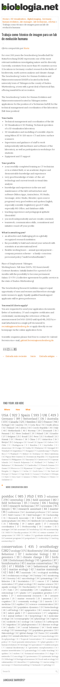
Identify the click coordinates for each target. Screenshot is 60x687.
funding (53, 502)
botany (38, 575)
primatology (47, 578)
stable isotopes (51, 645)
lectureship (53, 515)
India (28, 448)
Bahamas (6, 465)
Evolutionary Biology (22, 560)
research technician (21, 505)
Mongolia (5, 471)
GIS (4, 566)
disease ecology (50, 624)
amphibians (46, 590)
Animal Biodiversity (15, 648)
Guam (5, 468)
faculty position (21, 532)
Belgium (12, 436)
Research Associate (19, 518)
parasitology (31, 650)
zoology (26, 622)
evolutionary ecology (18, 575)
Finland (11, 428)
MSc (24, 521)
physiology (40, 619)
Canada (14, 421)
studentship (43, 538)
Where (7, 410)
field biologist (34, 515)
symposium (7, 535)
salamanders (8, 662)
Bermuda (19, 465)
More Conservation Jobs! (17, 487)
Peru (36, 436)
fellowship (14, 524)
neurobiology (48, 636)
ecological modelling (48, 572)
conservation (13, 547)
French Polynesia (22, 462)
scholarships (52, 521)
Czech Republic (40, 428)
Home (6, 19)
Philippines (17, 459)
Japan (40, 442)
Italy (56, 428)
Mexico (19, 439)
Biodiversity (35, 550)
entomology (8, 593)
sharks (12, 627)
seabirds (11, 622)
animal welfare (16, 616)
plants (23, 593)
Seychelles (49, 445)
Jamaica (27, 477)
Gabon (51, 442)
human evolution (11, 22)
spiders (5, 653)
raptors (54, 619)
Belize (26, 454)
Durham (45, 474)
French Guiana (48, 465)
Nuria (26, 48)
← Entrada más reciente (15, 356)
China (33, 439)
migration (12, 624)
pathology (48, 665)
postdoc (8, 496)
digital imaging (34, 19)
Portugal (6, 425)
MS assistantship (51, 529)
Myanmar (28, 468)
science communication (41, 604)
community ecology (28, 601)
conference (14, 512)
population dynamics (28, 607)
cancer (41, 581)
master (54, 508)
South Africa (52, 425)
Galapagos (19, 442)
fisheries (6, 581)
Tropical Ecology (50, 587)
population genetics (43, 593)
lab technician (40, 22)
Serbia (26, 471)
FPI (34, 532)
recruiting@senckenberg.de (15, 326)
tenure (6, 508)
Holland (39, 462)
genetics (46, 560)
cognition (7, 601)
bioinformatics (11, 563)
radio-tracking (48, 650)
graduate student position (46, 535)
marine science (46, 584)
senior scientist (47, 532)
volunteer (52, 496)
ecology (16, 550)
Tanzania (29, 459)
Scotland (49, 436)
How (18, 410)
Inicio (33, 356)
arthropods (52, 622)
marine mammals (47, 569)
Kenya (5, 442)
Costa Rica (35, 425)
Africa (23, 428)
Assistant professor (36, 512)
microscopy (6, 665)
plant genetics (48, 642)
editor (28, 535)
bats (10, 590)
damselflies (21, 662)
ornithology (49, 547)
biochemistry (29, 587)
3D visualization (18, 19)
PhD (31, 496)
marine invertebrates (11, 650)
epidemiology (35, 662)
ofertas (52, 22)
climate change (33, 557)
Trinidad (5, 451)
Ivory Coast (16, 477)
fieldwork (36, 521)
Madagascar (18, 445)
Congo (19, 448)
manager (6, 529)
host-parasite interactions (24, 642)
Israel (31, 442)
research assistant (30, 508)
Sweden (31, 421)
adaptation (53, 613)
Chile (4, 445)
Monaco (44, 477)
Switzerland (31, 418)
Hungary (30, 451)
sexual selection (21, 636)
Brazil (25, 436)
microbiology (28, 578)
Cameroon (42, 459)
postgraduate (30, 538)
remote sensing (51, 610)
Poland (40, 433)
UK (45, 415)
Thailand (14, 454)
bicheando (37, 665)
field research (44, 518)
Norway (32, 430)
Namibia (34, 445)
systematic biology (50, 656)
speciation (36, 645)
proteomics (32, 656)
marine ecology (19, 569)
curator (48, 526)
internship (17, 499)
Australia (52, 418)
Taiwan (14, 474)
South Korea (38, 471)
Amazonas (7, 448)
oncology (18, 656)
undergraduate (9, 521)
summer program (13, 538)
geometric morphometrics (41, 648)
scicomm (47, 505)
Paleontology (8, 633)
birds (55, 557)
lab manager (26, 22)
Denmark (48, 430)
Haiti (7, 477)
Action (38, 622)
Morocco (15, 468)
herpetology (36, 616)
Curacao (36, 474)
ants (35, 636)
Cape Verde (25, 474)
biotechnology (51, 607)
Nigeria (16, 471)
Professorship (29, 526)
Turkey (51, 462)
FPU (19, 535)
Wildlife (20, 566)
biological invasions (26, 659)
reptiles (20, 604)
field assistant (42, 499)
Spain (26, 415)
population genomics (43, 630)
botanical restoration (35, 653)
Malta (35, 477)
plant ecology (25, 584)
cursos (55, 512)
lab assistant (20, 529)
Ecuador (54, 433)
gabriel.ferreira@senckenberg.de (37, 340)
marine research (26, 598)
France (48, 421)
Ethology (9, 659)
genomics (8, 557)
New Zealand (23, 433)
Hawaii (5, 439)
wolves (16, 653)
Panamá (6, 433)
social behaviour (31, 627)
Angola (39, 468)
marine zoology (49, 662)
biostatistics (24, 581)
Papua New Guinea (14, 457)
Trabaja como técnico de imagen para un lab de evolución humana (29, 36)
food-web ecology (47, 659)
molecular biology (38, 554)
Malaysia (39, 448)
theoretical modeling (21, 665)
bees (42, 633)
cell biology (13, 610)
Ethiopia (55, 474)
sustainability (27, 590)
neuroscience (35, 613)
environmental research (30, 596)
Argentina (17, 451)
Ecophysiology (9, 639)
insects (49, 601)
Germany (47, 19)
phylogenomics (29, 624)
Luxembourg (43, 451)
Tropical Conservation (31, 639)
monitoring (53, 575)
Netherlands (14, 430)
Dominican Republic (36, 457)
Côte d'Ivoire (50, 468)
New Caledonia (51, 454)
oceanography (22, 619)
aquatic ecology (10, 587)
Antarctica (47, 439)
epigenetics (31, 610)
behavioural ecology (46, 566)
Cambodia (32, 465)
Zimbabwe (6, 480)
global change (27, 633)
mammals (26, 572)
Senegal (51, 448)
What (28, 410)
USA (6, 415)
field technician (12, 502)
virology (24, 645)
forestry (11, 578)
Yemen (53, 477)
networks (6, 656)
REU (8, 532)
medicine (6, 604)
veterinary (7, 607)
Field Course (14, 515)
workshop (34, 529)
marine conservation (40, 563)
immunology (21, 630)
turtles (5, 596)
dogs (52, 653)
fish (11, 572)
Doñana (36, 454)
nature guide (35, 524)
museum (47, 598)
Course (35, 502)
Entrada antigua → (48, 356)
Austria (20, 425)
